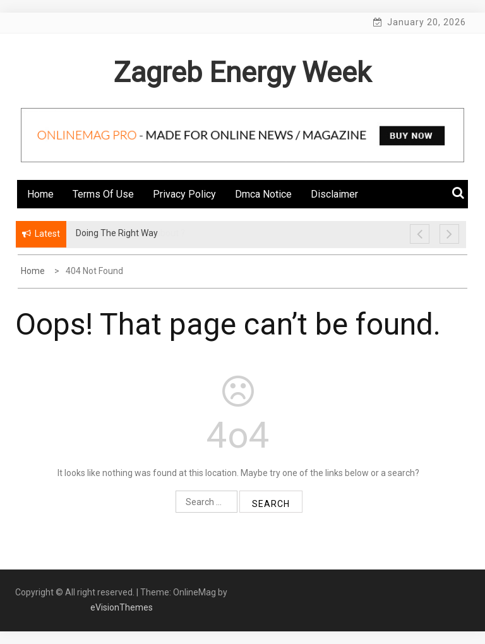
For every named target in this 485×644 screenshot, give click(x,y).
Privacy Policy (184, 194)
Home (40, 194)
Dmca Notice (263, 194)
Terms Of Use (103, 194)
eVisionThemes (121, 607)
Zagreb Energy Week (242, 72)
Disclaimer (334, 194)
